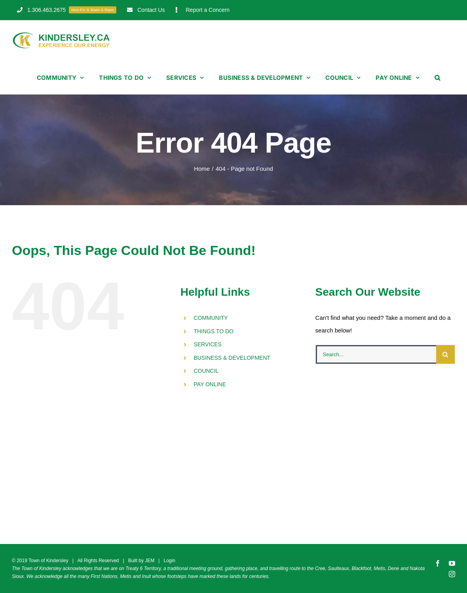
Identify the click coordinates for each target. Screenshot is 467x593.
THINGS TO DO (214, 331)
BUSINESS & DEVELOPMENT (232, 358)
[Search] (445, 354)
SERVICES (208, 344)
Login (169, 560)
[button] (437, 77)
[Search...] (376, 354)
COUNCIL (206, 371)
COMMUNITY (211, 318)
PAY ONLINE (210, 384)
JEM (149, 560)
